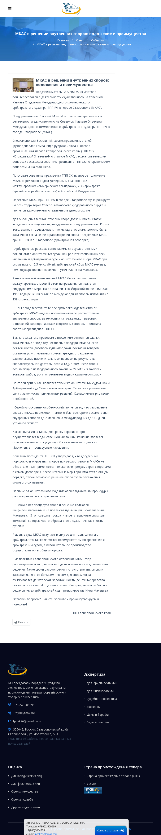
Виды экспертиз (98, 722)
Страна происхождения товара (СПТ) (113, 776)
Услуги (91, 784)
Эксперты (93, 707)
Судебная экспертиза (102, 699)
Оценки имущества (24, 791)
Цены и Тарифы (98, 714)
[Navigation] (9, 8)
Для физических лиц (101, 691)
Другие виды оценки (25, 807)
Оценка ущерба (22, 799)
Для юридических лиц (102, 683)
